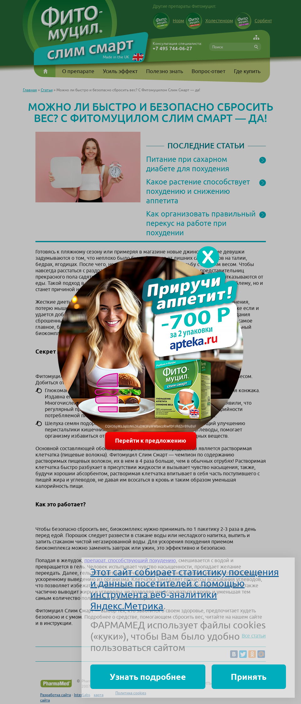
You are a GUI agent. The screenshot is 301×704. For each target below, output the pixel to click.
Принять (249, 677)
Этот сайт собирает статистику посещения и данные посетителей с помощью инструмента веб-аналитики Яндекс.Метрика (184, 588)
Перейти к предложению (150, 440)
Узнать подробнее (148, 677)
